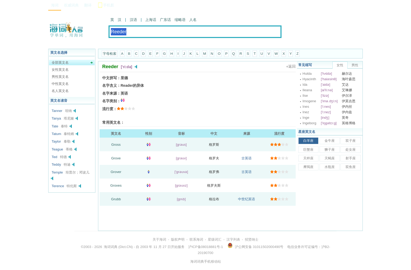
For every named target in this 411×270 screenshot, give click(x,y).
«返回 (291, 66)
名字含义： (111, 85)
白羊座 (308, 141)
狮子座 (330, 150)
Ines (305, 107)
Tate (55, 126)
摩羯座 (308, 167)
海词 (54, 5)
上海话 (150, 20)
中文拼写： (111, 78)
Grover (116, 172)
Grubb (116, 199)
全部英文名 (60, 62)
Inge (305, 118)
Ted (54, 157)
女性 (340, 65)
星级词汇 (214, 239)
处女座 (350, 150)
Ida (304, 85)
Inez (305, 112)
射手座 (350, 158)
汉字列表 (233, 239)
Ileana (307, 90)
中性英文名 (60, 84)
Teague (57, 149)
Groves (116, 185)
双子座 (350, 141)
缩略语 (180, 20)
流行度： (109, 109)
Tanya (56, 118)
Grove (116, 158)
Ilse (305, 96)
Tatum (56, 134)
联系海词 (196, 239)
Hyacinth (309, 79)
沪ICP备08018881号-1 (205, 247)
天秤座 (308, 158)
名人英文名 (60, 91)
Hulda (307, 73)
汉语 (133, 20)
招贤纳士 (251, 239)
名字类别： (111, 101)
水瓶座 (330, 167)
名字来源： (111, 93)
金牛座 (330, 141)
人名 (193, 20)
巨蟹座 (308, 150)
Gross (116, 145)
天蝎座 (330, 158)
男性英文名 (60, 77)
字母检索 (109, 54)
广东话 (165, 20)
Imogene (309, 101)
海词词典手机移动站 (205, 261)
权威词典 (71, 5)
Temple (57, 172)
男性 (354, 65)
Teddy (56, 164)
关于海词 (159, 239)
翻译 (87, 5)
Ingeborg (309, 123)
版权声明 (178, 239)
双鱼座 (350, 167)
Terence (58, 186)
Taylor (56, 141)
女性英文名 (60, 70)
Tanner (57, 111)
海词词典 (110, 247)
